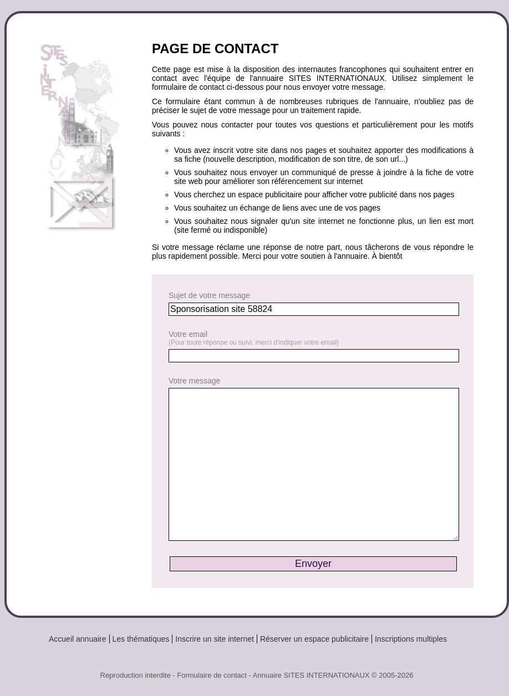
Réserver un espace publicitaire (314, 638)
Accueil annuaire (77, 638)
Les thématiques (141, 638)
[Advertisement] (84, 290)
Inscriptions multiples (411, 638)
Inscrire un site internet (214, 638)
